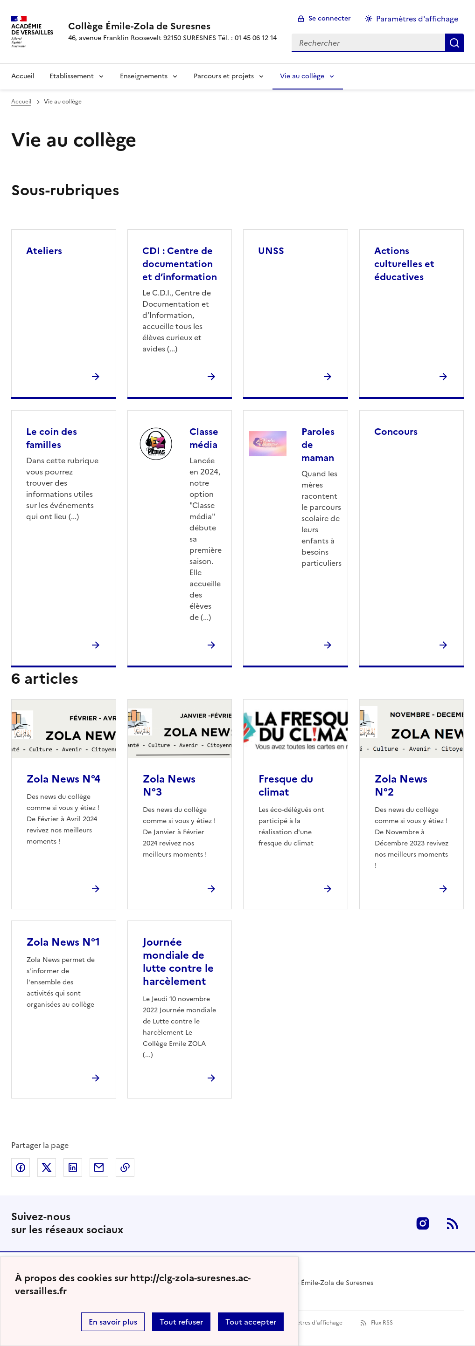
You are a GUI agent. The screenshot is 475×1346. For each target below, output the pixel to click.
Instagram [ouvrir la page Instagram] (423, 1223)
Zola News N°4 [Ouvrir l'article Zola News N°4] (63, 779)
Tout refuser (181, 1321)
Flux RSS (382, 1323)
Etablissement (71, 76)
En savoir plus (113, 1321)
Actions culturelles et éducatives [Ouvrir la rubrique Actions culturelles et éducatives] (404, 264)
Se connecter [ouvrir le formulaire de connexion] (329, 18)
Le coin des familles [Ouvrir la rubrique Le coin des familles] (51, 438)
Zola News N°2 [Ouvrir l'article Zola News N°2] (401, 785)
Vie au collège (302, 76)
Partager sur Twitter (46, 1167)
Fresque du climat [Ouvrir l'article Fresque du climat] (285, 785)
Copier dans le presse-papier (125, 1167)
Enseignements (144, 76)
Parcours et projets (224, 76)
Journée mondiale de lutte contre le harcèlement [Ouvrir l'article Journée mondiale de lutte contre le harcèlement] (178, 961)
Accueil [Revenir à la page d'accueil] (23, 76)
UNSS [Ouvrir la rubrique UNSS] (271, 251)
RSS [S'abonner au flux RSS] (452, 1223)
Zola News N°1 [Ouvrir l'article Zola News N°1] (63, 942)
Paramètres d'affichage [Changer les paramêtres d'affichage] (417, 18)
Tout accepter (250, 1321)
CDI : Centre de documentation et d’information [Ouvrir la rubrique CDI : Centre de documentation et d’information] (179, 264)
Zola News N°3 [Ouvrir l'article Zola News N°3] (169, 785)
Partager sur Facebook (20, 1167)
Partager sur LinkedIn (72, 1167)
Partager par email (99, 1167)
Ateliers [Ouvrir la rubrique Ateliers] (44, 251)
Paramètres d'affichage (310, 1323)
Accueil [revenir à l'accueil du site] (21, 101)
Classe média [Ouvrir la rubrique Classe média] (203, 438)
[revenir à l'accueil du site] (172, 26)
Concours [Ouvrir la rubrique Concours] (396, 432)
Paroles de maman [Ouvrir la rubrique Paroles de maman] (318, 445)
